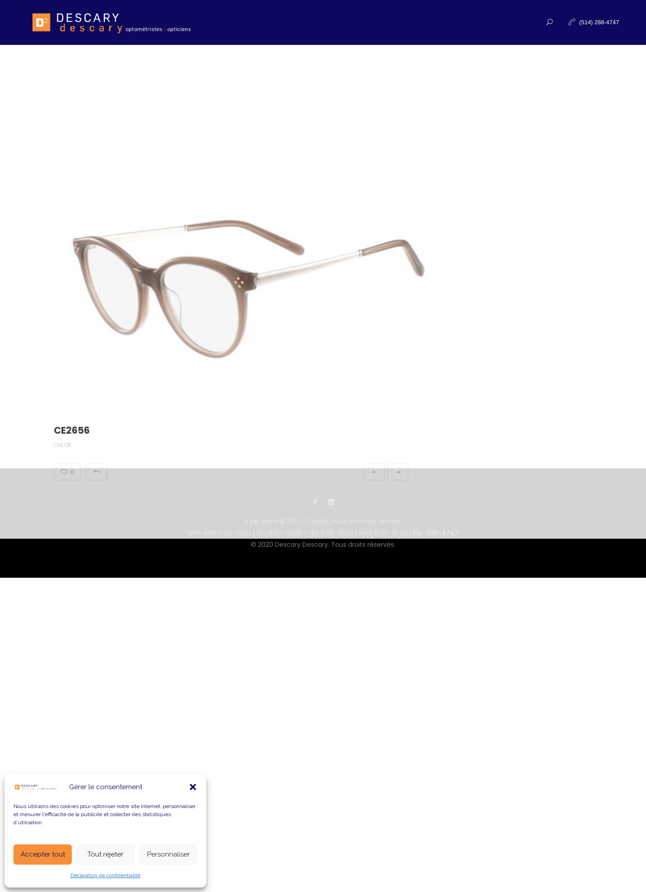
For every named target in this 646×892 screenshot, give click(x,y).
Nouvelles (296, 67)
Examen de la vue (182, 67)
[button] (192, 786)
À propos (348, 67)
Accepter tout (43, 854)
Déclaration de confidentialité (105, 875)
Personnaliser (168, 854)
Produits (245, 67)
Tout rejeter (105, 854)
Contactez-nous (409, 67)
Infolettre (474, 67)
